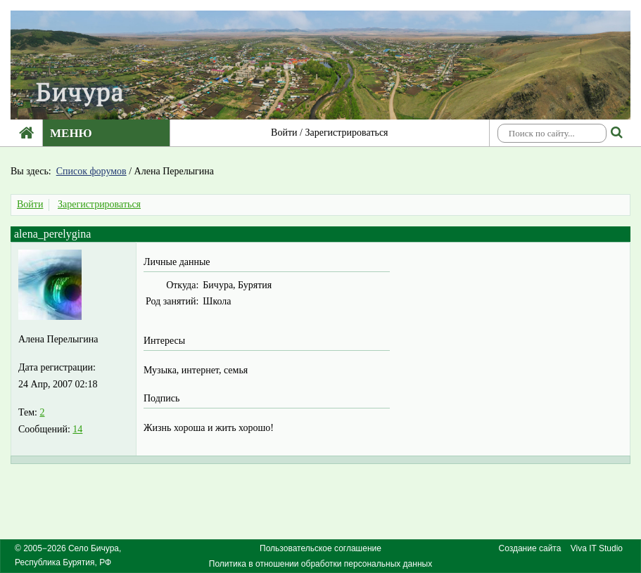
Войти (284, 132)
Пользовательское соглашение (320, 548)
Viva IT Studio (597, 548)
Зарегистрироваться (346, 132)
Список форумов (91, 171)
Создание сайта (530, 548)
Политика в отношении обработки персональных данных (320, 564)
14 (77, 429)
